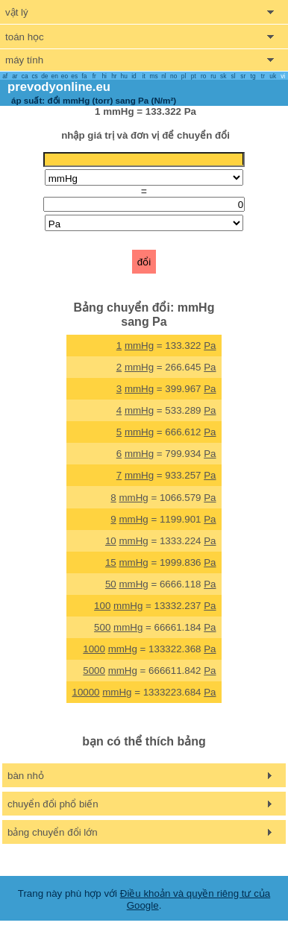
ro (203, 76)
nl (163, 76)
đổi (144, 262)
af (4, 76)
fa (84, 76)
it (144, 76)
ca (25, 76)
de (44, 76)
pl (183, 76)
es (74, 76)
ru (213, 76)
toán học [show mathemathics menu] (24, 36)
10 (110, 540)
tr (263, 76)
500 (102, 627)
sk (223, 76)
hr (113, 76)
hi (103, 76)
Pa (210, 345)
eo (64, 76)
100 (102, 605)
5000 (94, 670)
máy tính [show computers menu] (24, 60)
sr (242, 76)
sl (233, 76)
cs (34, 76)
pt (193, 76)
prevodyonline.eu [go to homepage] (58, 87)
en (54, 76)
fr (94, 76)
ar (14, 76)
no (173, 76)
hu (124, 76)
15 (110, 562)
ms (154, 76)
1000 (94, 649)
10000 (85, 692)
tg (253, 76)
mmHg (139, 345)
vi (283, 76)
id (133, 76)
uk (272, 76)
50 (110, 584)
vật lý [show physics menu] (16, 12)
